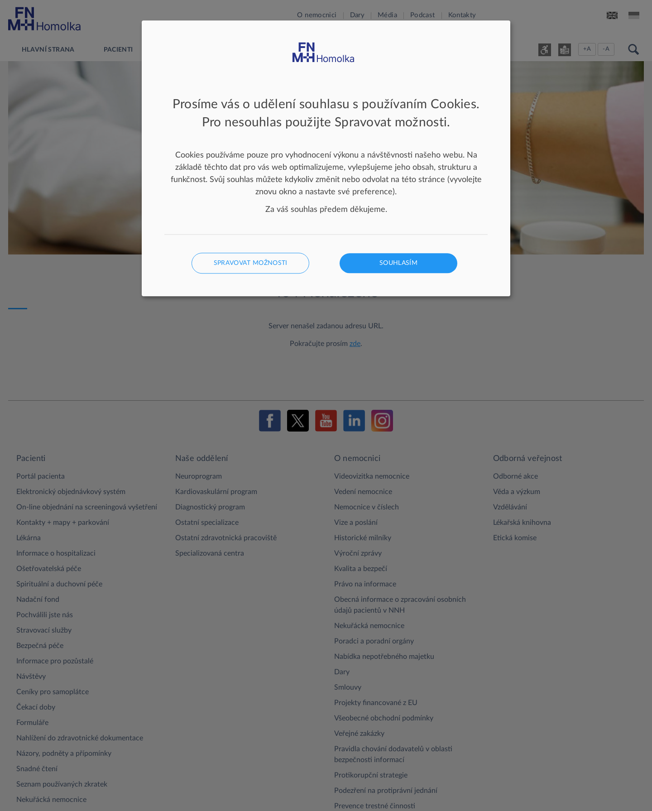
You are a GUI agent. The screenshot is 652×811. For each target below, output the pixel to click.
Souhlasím (398, 263)
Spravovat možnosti (251, 263)
